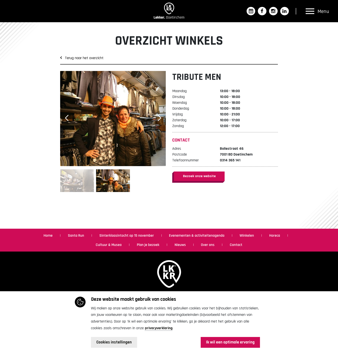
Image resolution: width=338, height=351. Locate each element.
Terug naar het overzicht (81, 57)
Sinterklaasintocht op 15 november (127, 235)
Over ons (208, 244)
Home (48, 235)
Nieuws (181, 244)
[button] (159, 118)
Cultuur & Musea (109, 244)
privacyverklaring (158, 328)
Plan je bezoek (148, 244)
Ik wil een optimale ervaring (230, 342)
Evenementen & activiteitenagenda (197, 235)
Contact (236, 244)
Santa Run (76, 235)
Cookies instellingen (114, 342)
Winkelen (247, 235)
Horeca (275, 235)
